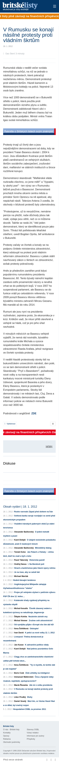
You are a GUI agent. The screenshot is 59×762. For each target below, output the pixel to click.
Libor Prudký (20, 697)
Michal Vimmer (20, 620)
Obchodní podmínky (11, 742)
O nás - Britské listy (11, 729)
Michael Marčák (21, 576)
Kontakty (7, 733)
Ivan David (19, 633)
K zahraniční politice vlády (37, 645)
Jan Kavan (19, 645)
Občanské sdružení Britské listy (34, 751)
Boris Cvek (19, 673)
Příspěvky (31, 739)
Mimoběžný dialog (43, 548)
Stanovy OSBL (33, 729)
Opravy (6, 736)
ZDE (33, 413)
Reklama (7, 739)
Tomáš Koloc (20, 552)
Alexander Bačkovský (24, 532)
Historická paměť (37, 560)
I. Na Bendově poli (36, 564)
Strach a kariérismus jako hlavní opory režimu (34, 568)
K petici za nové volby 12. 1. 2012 (40, 633)
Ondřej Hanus (20, 564)
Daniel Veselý (20, 701)
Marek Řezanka (21, 685)
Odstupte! (34, 628)
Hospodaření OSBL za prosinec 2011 (29, 709)
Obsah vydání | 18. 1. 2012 (20, 506)
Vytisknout (10, 424)
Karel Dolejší (20, 540)
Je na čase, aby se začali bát (27, 572)
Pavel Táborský (21, 560)
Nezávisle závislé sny (37, 616)
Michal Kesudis (21, 608)
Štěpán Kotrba (20, 616)
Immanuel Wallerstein (24, 677)
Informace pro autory (35, 736)
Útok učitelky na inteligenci (37, 673)
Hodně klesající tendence (24, 580)
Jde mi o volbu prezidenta (40, 685)
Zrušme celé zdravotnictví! (41, 620)
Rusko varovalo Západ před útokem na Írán (33, 512)
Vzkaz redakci (33, 733)
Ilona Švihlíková (21, 628)
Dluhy (29, 697)
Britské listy (24, 6)
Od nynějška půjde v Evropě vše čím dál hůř (34, 625)
